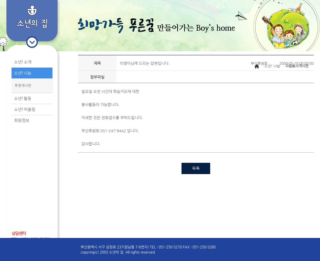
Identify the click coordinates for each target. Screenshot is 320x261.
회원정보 (21, 120)
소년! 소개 (22, 62)
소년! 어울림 (24, 109)
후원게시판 (23, 86)
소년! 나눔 (22, 73)
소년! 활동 (22, 98)
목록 (196, 168)
